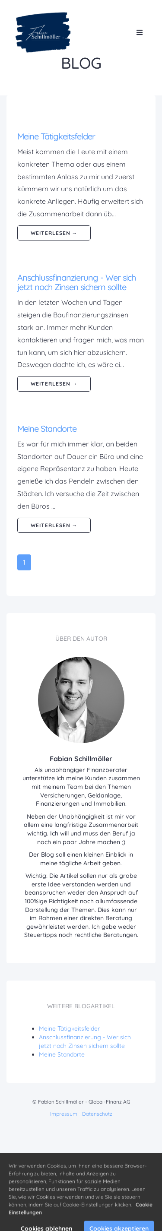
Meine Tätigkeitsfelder (56, 136)
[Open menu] (139, 32)
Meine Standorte (46, 428)
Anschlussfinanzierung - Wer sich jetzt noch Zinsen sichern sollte (76, 282)
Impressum (63, 1114)
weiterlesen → (54, 233)
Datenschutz (97, 1114)
